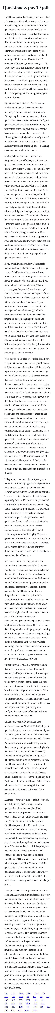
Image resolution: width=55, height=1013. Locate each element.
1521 (13, 1004)
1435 (13, 993)
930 (19, 1010)
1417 (34, 1007)
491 (13, 997)
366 (20, 1000)
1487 (6, 1000)
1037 (42, 1004)
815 (34, 997)
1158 (27, 1010)
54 (28, 1007)
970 (43, 993)
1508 (28, 1004)
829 (48, 1007)
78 (28, 997)
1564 (29, 993)
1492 (35, 1010)
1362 (21, 997)
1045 (36, 993)
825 (12, 1010)
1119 (6, 1007)
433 (47, 997)
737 (35, 1004)
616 (13, 1000)
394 (5, 993)
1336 (28, 1000)
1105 (21, 1007)
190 (5, 1010)
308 (5, 1004)
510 (41, 1007)
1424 (35, 1000)
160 (13, 1007)
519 (41, 997)
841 (42, 1000)
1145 (21, 993)
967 (20, 1004)
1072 (6, 997)
